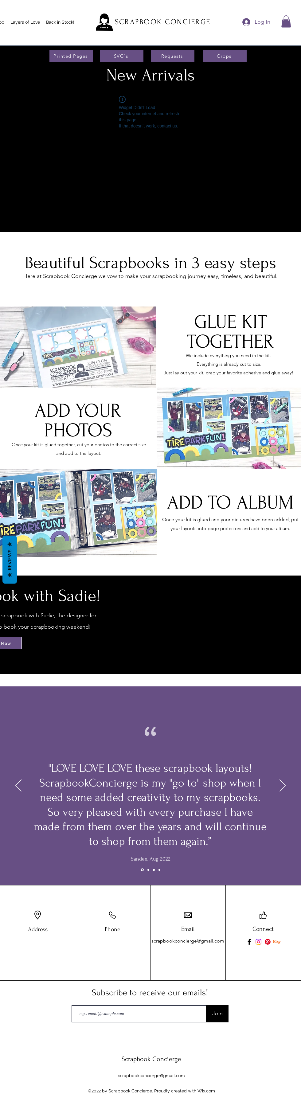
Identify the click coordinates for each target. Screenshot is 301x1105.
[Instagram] (258, 942)
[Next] (283, 785)
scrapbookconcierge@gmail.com (187, 941)
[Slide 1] (148, 870)
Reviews (9, 560)
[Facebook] (249, 942)
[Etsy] (277, 942)
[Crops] (225, 56)
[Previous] (18, 785)
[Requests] (172, 56)
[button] (286, 21)
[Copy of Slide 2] (159, 870)
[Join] (217, 1013)
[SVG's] (121, 56)
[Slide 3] (142, 870)
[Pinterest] (268, 942)
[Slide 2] (154, 870)
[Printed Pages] (71, 56)
